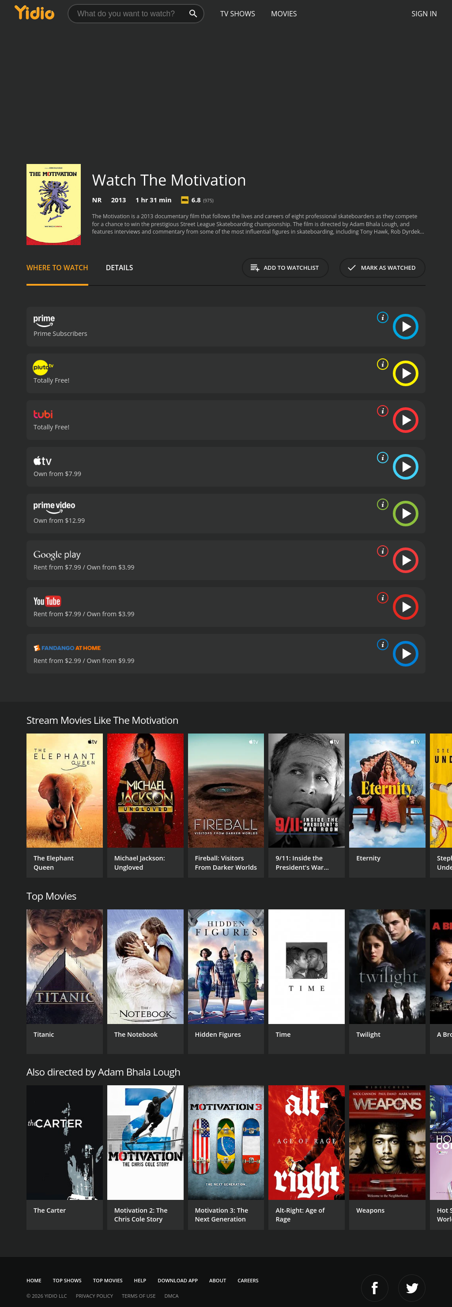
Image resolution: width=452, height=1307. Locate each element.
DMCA (171, 1295)
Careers (247, 1280)
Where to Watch (57, 267)
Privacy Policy (94, 1295)
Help (140, 1280)
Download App (178, 1280)
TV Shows (237, 14)
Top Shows (67, 1280)
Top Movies (108, 1280)
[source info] (380, 317)
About (217, 1280)
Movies (284, 14)
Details (119, 267)
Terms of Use (138, 1295)
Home (33, 1280)
